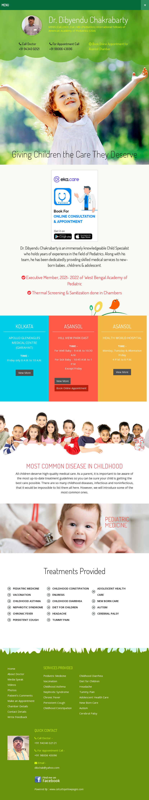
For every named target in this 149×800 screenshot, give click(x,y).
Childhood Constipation (70, 588)
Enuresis (58, 594)
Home (11, 668)
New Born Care (108, 601)
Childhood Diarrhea (67, 601)
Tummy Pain (60, 620)
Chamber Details (18, 706)
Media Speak (15, 679)
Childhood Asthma (27, 601)
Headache (59, 613)
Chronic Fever (23, 613)
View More (24, 372)
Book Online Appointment (71, 388)
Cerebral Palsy (108, 613)
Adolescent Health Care (111, 591)
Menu (75, 5)
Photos (12, 690)
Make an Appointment (21, 701)
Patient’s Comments (20, 695)
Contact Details (17, 711)
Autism (102, 607)
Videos (12, 685)
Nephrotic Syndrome (28, 607)
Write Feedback (17, 717)
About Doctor (16, 674)
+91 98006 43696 (60, 49)
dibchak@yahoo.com (46, 767)
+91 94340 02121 (29, 49)
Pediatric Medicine (26, 588)
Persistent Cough (26, 620)
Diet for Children (65, 607)
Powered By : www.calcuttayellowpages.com (58, 789)
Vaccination (22, 594)
